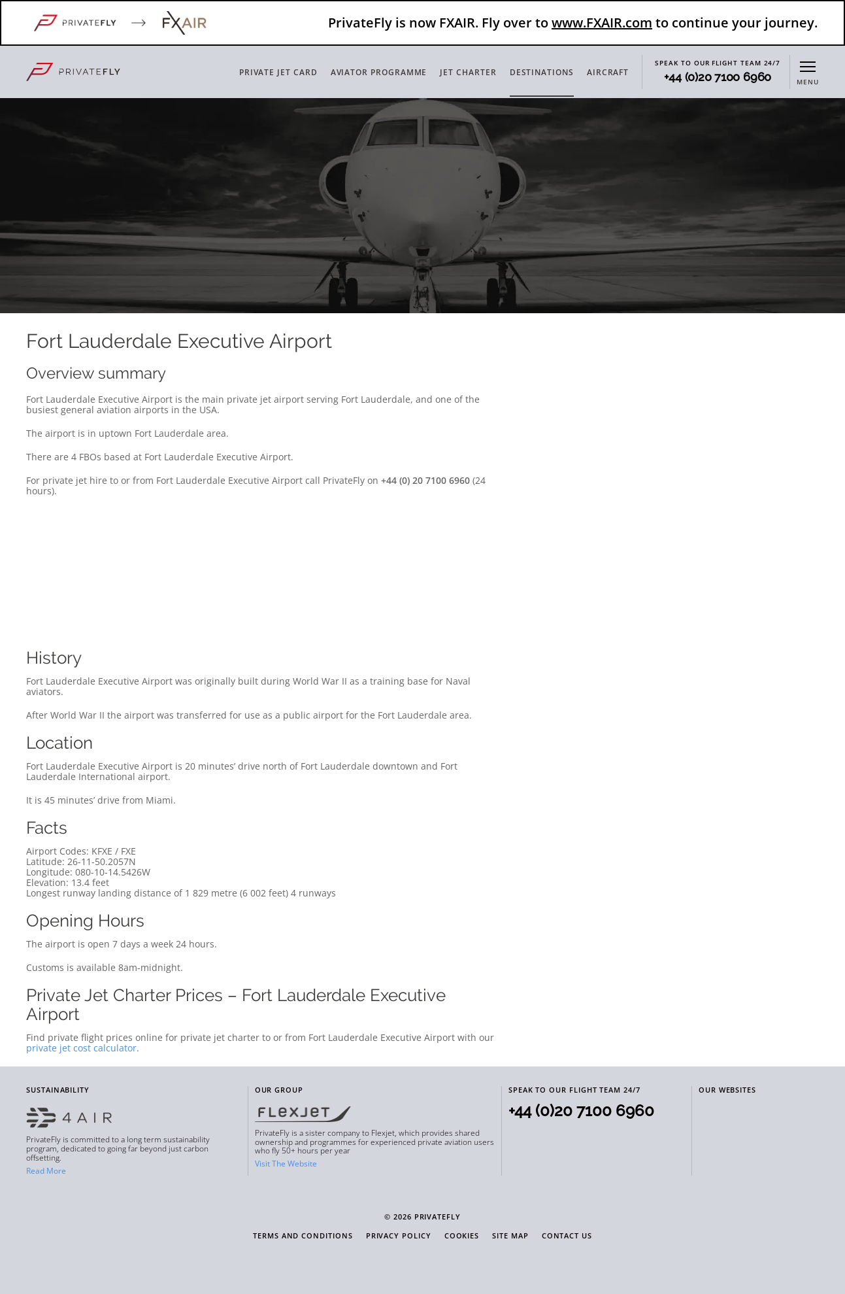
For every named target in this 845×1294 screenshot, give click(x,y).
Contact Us (567, 1236)
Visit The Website (286, 1163)
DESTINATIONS (542, 72)
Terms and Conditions (303, 1236)
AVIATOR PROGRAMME (379, 72)
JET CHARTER (468, 72)
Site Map (510, 1236)
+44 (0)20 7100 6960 (717, 77)
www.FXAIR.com (602, 22)
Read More (46, 1170)
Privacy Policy (398, 1236)
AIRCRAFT (608, 72)
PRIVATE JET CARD (278, 72)
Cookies (462, 1236)
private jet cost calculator (81, 1048)
